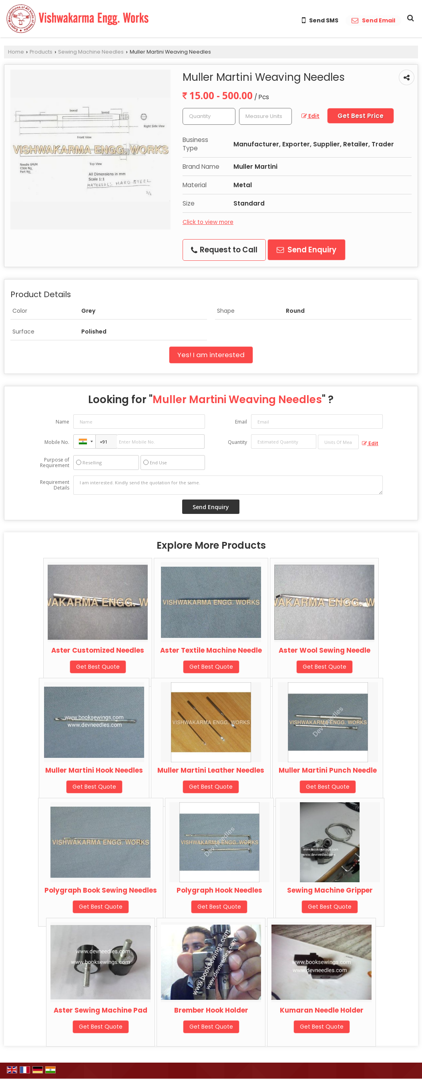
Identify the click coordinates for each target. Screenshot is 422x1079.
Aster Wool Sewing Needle (324, 650)
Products (41, 51)
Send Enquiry (306, 250)
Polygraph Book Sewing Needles (100, 890)
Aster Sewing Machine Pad (100, 1010)
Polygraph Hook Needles (219, 890)
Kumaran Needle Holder (322, 1010)
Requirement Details (54, 485)
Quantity (237, 442)
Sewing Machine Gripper (330, 890)
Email (241, 421)
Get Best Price (361, 116)
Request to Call (224, 250)
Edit (310, 116)
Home (16, 51)
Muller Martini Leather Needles (210, 770)
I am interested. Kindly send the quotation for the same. (228, 485)
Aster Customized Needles (97, 650)
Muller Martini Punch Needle (328, 770)
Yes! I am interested (211, 355)
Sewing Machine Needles (91, 51)
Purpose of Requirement (54, 462)
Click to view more (208, 222)
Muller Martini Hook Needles (94, 770)
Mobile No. (56, 442)
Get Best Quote (98, 667)
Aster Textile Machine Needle (211, 650)
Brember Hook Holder (211, 1010)
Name (62, 421)
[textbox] (265, 116)
